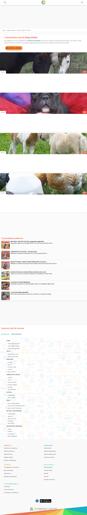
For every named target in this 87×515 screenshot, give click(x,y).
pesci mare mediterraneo (16, 406)
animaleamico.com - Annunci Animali (47, 508)
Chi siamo (7, 486)
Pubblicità (7, 445)
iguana (10, 416)
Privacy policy (48, 467)
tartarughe (11, 414)
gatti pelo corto (13, 354)
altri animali (12, 389)
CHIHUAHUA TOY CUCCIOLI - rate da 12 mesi (24, 251)
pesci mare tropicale (14, 408)
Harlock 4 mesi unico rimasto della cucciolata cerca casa (28, 272)
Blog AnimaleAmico (50, 451)
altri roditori (12, 372)
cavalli (10, 377)
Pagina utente (8, 457)
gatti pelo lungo (13, 356)
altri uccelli (11, 397)
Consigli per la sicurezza (11, 467)
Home (3, 30)
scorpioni (11, 434)
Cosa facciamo (9, 489)
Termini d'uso (48, 470)
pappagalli (11, 395)
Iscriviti (46, 473)
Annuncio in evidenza (10, 448)
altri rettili (11, 423)
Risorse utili (48, 445)
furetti (10, 369)
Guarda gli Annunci (14, 48)
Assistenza (7, 473)
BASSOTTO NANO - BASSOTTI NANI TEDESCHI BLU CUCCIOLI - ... (29, 262)
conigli (10, 362)
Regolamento (49, 465)
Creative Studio (42, 509)
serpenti (10, 421)
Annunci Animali (11, 30)
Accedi (46, 476)
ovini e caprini (12, 385)
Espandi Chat (8, 454)
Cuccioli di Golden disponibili (19, 292)
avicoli (10, 387)
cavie (9, 365)
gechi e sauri (12, 418)
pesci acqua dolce (14, 403)
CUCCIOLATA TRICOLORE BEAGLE (20, 282)
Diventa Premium (9, 451)
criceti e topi (12, 367)
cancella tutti (5, 334)
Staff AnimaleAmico (11, 484)
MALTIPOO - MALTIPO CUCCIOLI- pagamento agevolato (27, 241)
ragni (9, 429)
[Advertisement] (43, 17)
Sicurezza (7, 465)
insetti (10, 431)
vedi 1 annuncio (16, 334)
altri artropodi (12, 436)
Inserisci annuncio (49, 479)
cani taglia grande (14, 348)
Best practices (8, 470)
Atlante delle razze (50, 454)
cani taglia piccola (14, 343)
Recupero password (10, 476)
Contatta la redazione (11, 492)
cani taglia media (13, 346)
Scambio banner (49, 457)
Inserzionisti (47, 448)
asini (9, 380)
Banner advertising (10, 460)
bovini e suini (12, 382)
